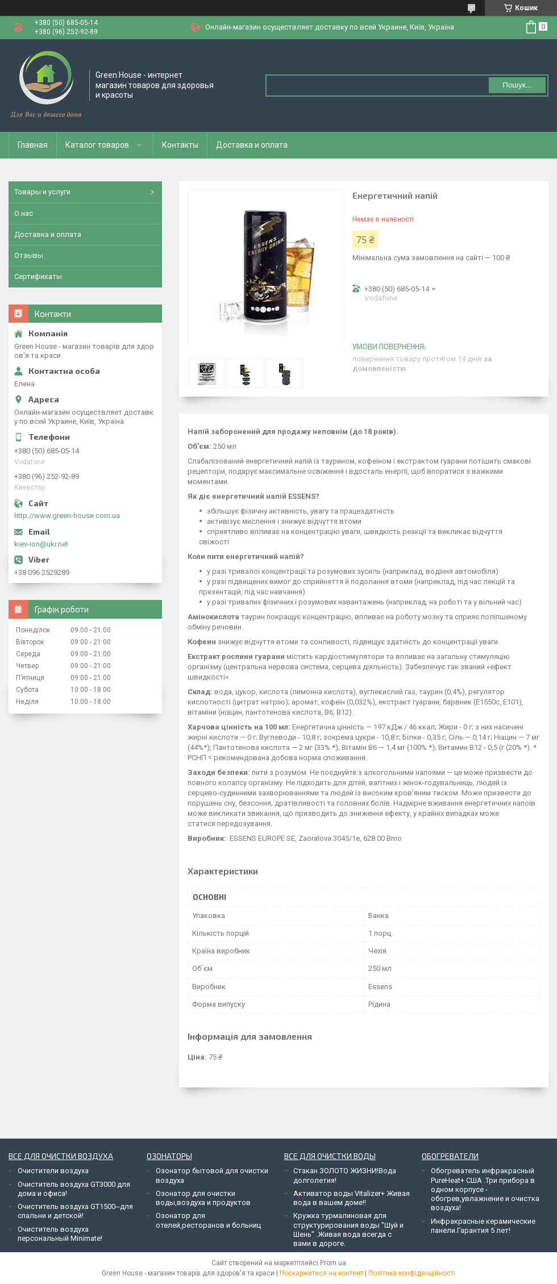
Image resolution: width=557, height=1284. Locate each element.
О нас (23, 213)
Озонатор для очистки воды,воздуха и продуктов (203, 1198)
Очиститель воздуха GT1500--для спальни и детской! (75, 1211)
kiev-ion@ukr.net (41, 544)
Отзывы (28, 255)
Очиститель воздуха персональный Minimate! (60, 1234)
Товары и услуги (42, 191)
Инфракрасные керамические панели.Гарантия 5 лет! (483, 1226)
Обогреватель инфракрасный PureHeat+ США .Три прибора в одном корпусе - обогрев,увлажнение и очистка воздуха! (485, 1189)
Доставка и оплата (252, 144)
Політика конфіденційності (411, 1273)
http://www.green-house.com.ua (67, 515)
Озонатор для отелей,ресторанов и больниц (208, 1220)
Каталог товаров (97, 144)
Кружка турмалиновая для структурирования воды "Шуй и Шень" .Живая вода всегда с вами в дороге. (348, 1229)
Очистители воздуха (53, 1170)
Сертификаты (38, 276)
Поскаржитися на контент (321, 1273)
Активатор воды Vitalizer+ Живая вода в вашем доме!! (351, 1198)
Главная (33, 144)
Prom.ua (333, 1263)
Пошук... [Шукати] (516, 85)
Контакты (180, 144)
